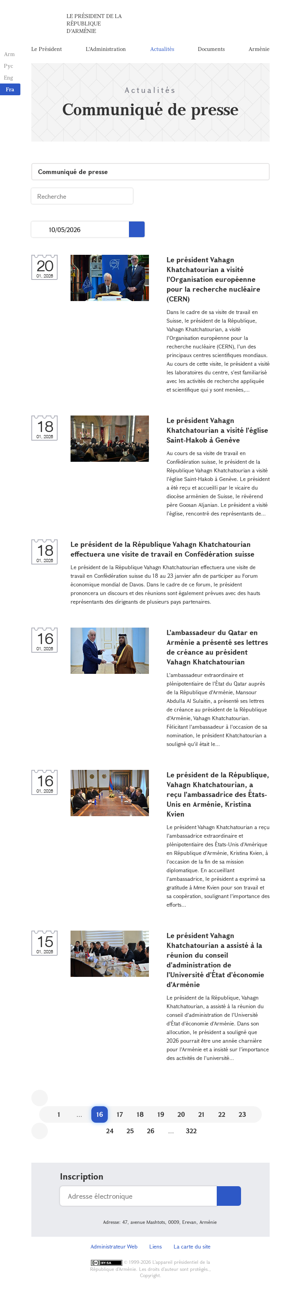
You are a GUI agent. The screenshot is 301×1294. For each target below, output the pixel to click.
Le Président (46, 49)
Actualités (162, 49)
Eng (8, 77)
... (40, 229)
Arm (9, 54)
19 (161, 1114)
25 (130, 1131)
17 (120, 1114)
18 (140, 1114)
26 (150, 1131)
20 (181, 1114)
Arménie (259, 49)
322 (191, 1131)
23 (242, 1114)
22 (221, 1114)
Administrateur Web (114, 1246)
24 (110, 1131)
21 (201, 1114)
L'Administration (106, 49)
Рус (8, 65)
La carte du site (192, 1246)
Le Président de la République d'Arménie (94, 23)
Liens (155, 1246)
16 (99, 1114)
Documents (211, 49)
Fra (10, 89)
